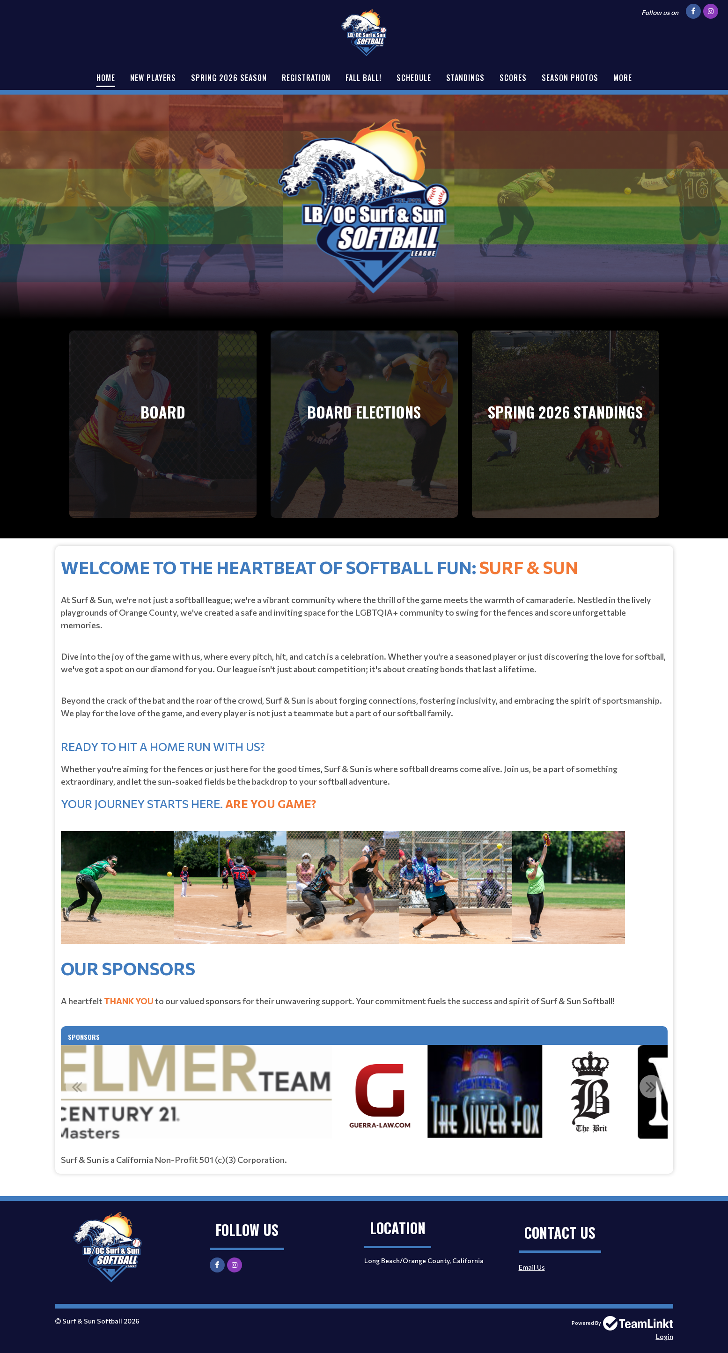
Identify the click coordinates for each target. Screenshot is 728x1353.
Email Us (532, 1267)
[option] (332, 1092)
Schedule (414, 77)
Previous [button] (77, 1086)
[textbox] (364, 754)
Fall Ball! (364, 77)
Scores (513, 77)
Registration (306, 77)
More (622, 77)
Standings (465, 77)
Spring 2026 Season (229, 77)
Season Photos (570, 77)
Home (105, 77)
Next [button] (651, 1086)
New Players (153, 77)
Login (664, 1336)
